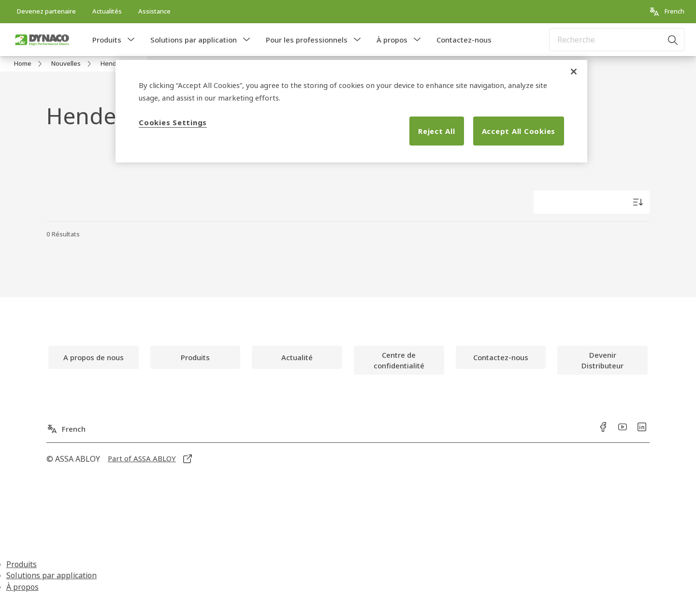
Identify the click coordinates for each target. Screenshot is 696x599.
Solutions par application (193, 39)
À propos (392, 39)
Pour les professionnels (307, 39)
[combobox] (616, 39)
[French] (666, 11)
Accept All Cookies (519, 131)
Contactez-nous (464, 39)
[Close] (573, 71)
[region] (351, 111)
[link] (46, 11)
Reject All (436, 131)
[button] (131, 39)
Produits (106, 39)
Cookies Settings (173, 122)
